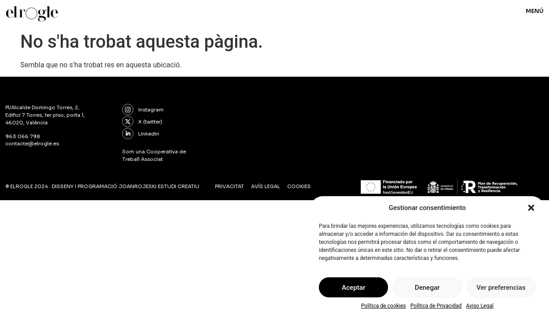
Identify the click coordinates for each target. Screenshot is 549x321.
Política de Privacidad (436, 306)
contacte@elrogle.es (32, 143)
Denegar (427, 288)
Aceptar (353, 288)
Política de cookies (383, 306)
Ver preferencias (500, 288)
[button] (531, 207)
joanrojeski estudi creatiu (159, 186)
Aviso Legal (479, 306)
